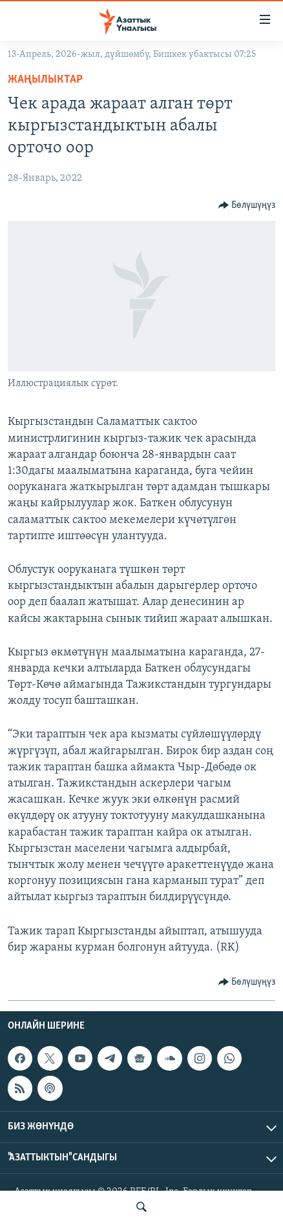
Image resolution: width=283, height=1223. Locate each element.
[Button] (247, 205)
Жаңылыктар (45, 80)
